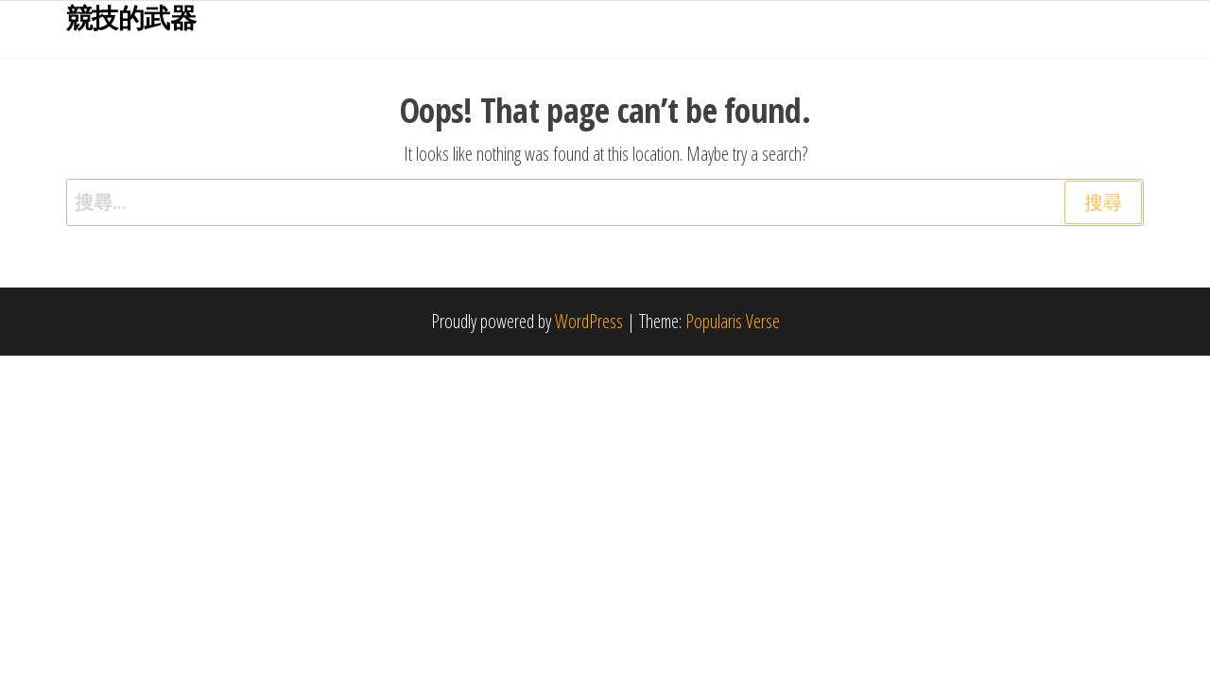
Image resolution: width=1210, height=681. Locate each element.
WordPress (589, 321)
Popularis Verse (732, 321)
